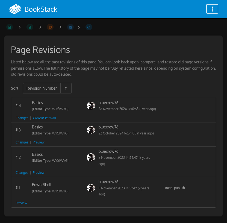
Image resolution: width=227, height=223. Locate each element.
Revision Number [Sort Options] (41, 88)
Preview (38, 142)
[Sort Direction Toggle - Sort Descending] (65, 88)
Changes (22, 118)
